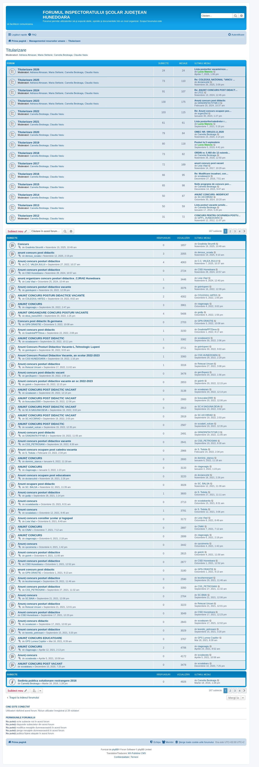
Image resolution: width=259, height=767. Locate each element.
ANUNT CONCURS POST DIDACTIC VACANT (47, 398)
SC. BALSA (31, 487)
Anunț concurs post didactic (210, 100)
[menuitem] (32, 34)
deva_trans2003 (33, 316)
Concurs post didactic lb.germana (40, 321)
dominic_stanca (33, 461)
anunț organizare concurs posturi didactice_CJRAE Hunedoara (59, 278)
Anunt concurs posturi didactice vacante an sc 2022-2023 (55, 381)
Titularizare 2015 (28, 184)
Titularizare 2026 (28, 69)
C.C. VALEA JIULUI (35, 264)
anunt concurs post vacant (209, 163)
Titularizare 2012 (28, 215)
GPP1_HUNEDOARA (209, 218)
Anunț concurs (27, 543)
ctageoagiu (31, 307)
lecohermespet (32, 581)
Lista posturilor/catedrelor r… (210, 121)
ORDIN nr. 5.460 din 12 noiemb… (212, 152)
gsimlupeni (30, 290)
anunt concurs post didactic (36, 252)
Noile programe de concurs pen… (212, 184)
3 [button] (235, 231)
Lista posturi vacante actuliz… (210, 205)
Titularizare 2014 (28, 194)
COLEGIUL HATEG (35, 298)
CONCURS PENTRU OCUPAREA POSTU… (217, 215)
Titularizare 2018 (28, 153)
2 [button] (230, 231)
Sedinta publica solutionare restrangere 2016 (47, 680)
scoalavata (30, 658)
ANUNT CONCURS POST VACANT (40, 663)
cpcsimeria (30, 547)
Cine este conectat (18, 706)
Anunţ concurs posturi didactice (39, 603)
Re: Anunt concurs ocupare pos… (212, 111)
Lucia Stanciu (205, 71)
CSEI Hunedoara (34, 273)
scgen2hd (203, 113)
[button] (244, 231)
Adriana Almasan (28, 55)
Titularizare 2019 (28, 142)
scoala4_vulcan (33, 427)
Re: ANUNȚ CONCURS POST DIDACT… (215, 90)
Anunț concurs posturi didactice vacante (44, 286)
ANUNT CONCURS (30, 526)
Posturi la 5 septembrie (207, 142)
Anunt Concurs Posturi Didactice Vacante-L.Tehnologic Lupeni (59, 346)
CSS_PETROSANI (34, 444)
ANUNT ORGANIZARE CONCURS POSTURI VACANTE (53, 312)
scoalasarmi (204, 176)
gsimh (28, 384)
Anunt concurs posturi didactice (39, 269)
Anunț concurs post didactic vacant (41, 372)
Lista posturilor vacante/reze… (211, 69)
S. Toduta (30, 453)
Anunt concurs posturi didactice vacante (44, 441)
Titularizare (16, 50)
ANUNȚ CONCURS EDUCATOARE (40, 638)
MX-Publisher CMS (137, 753)
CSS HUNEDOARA (35, 358)
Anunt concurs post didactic (36, 329)
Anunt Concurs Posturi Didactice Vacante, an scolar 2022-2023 (59, 355)
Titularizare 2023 (28, 100)
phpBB (115, 749)
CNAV (28, 530)
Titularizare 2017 (28, 163)
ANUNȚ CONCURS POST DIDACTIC (41, 338)
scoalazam (30, 393)
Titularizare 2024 (28, 90)
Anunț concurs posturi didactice (39, 261)
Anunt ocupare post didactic (36, 483)
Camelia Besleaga (63, 55)
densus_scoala (33, 256)
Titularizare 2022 (28, 111)
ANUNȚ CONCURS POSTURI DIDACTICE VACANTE (51, 295)
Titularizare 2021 (28, 121)
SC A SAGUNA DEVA (36, 410)
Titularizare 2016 (28, 173)
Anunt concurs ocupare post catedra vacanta (47, 449)
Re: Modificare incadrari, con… (211, 173)
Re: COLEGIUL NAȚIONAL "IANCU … (214, 79)
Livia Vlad (203, 165)
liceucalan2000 (33, 401)
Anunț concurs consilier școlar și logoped (45, 518)
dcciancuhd (203, 82)
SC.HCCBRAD (205, 197)
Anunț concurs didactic (33, 620)
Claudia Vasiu (81, 55)
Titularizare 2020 (28, 132)
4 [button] (239, 231)
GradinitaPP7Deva (34, 333)
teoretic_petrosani (34, 632)
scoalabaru (31, 513)
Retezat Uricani (33, 367)
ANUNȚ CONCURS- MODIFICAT (211, 194)
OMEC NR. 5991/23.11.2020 (209, 132)
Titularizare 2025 (28, 79)
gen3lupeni (31, 376)
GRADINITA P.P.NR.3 (209, 103)
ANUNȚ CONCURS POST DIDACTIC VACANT (47, 389)
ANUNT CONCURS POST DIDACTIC (41, 423)
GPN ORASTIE (33, 324)
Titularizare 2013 (28, 205)
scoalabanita (31, 504)
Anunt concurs (27, 501)
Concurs (23, 244)
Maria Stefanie (45, 55)
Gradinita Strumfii (34, 247)
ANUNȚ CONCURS (30, 304)
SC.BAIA (29, 598)
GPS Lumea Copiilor (35, 641)
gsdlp (200, 312)
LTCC (200, 92)
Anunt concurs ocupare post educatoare (44, 475)
